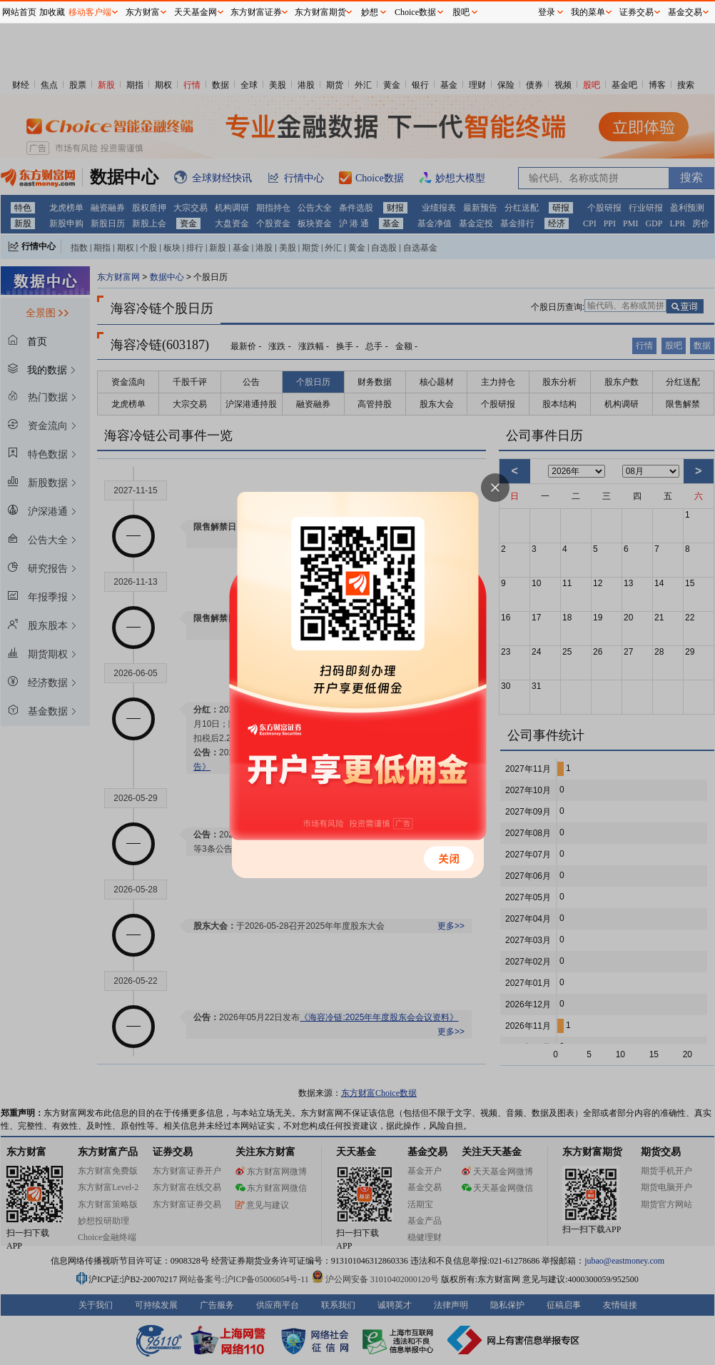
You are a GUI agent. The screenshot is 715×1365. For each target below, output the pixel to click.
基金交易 (685, 12)
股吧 (461, 12)
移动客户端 (90, 12)
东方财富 (143, 12)
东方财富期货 (320, 12)
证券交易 (636, 12)
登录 (546, 12)
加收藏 (52, 12)
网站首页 (19, 12)
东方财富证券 (256, 12)
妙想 (369, 12)
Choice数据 (415, 12)
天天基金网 (195, 12)
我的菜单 (588, 12)
